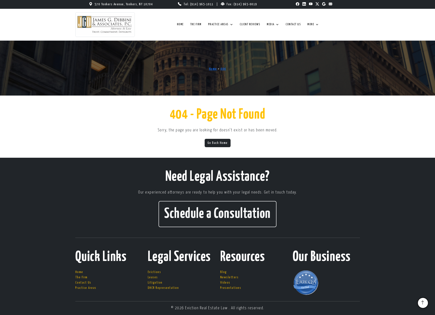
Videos (225, 282)
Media (273, 24)
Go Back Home (218, 143)
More (313, 24)
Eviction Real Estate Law (207, 308)
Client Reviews (250, 24)
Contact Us (293, 24)
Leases (153, 277)
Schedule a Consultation (217, 214)
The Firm (196, 24)
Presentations (230, 288)
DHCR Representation (163, 288)
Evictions (154, 272)
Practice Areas (220, 24)
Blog (223, 272)
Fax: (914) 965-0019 (242, 4)
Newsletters (229, 277)
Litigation (155, 282)
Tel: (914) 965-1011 (199, 4)
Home (180, 24)
